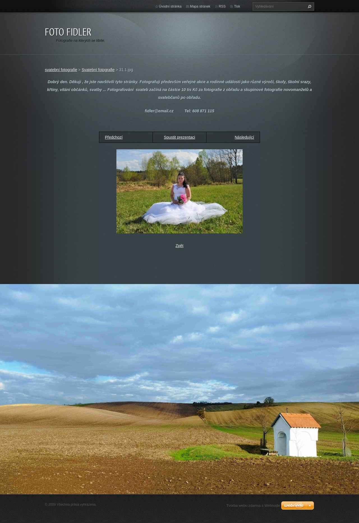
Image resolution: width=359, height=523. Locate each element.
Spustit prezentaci (179, 137)
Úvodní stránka (170, 6)
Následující (244, 137)
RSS (222, 6)
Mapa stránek (200, 6)
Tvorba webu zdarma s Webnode (253, 505)
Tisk (237, 6)
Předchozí (114, 137)
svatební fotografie (61, 70)
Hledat (309, 6)
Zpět (179, 245)
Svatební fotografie (98, 70)
